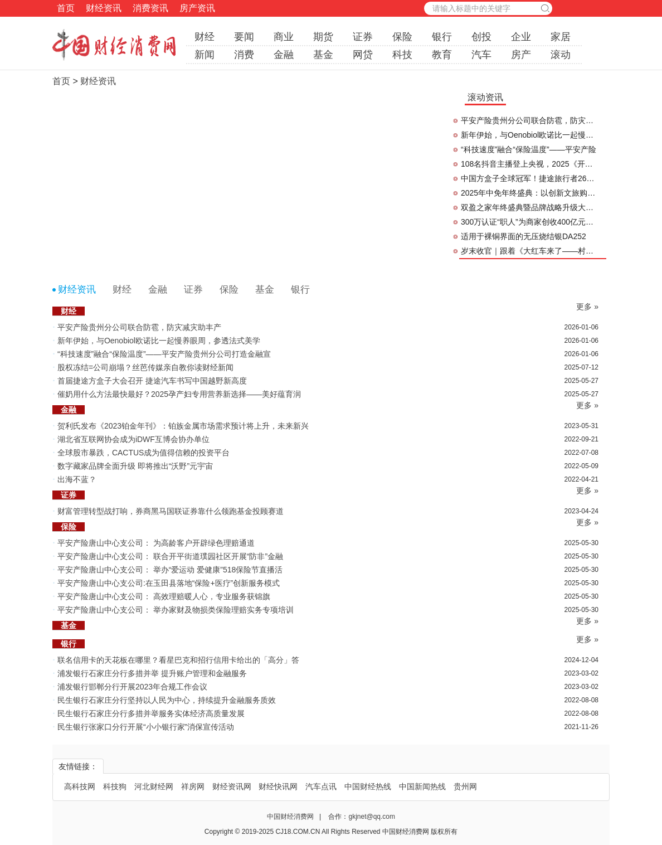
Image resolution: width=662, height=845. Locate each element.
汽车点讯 (321, 786)
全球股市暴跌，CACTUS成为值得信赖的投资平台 (143, 452)
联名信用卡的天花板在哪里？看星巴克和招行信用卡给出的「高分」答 (178, 659)
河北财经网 (153, 786)
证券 (363, 36)
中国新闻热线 (422, 786)
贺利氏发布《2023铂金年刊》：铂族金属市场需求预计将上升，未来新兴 (183, 425)
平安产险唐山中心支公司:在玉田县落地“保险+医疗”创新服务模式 (168, 583)
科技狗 (114, 786)
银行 (442, 36)
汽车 (481, 54)
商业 (284, 36)
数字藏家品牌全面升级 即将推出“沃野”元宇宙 (135, 466)
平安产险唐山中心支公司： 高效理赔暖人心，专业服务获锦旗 (163, 596)
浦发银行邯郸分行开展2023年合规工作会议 (132, 686)
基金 (323, 54)
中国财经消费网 (291, 816)
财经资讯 (103, 8)
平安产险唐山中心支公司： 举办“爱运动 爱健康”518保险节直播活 (170, 569)
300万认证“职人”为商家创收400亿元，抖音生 (529, 221)
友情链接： (78, 766)
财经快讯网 (278, 786)
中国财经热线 (367, 786)
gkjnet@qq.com (371, 816)
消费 (244, 54)
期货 (323, 36)
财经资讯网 (231, 786)
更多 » (587, 306)
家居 (561, 36)
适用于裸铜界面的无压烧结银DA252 (523, 236)
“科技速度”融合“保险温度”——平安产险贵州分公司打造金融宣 (164, 353)
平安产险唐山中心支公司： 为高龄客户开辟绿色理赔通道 (156, 542)
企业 (521, 36)
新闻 (204, 54)
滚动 (561, 54)
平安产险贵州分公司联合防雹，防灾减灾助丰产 (529, 120)
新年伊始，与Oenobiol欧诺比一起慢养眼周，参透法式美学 (158, 340)
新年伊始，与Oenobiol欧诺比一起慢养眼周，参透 (529, 134)
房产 (521, 54)
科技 (402, 54)
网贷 (363, 54)
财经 (204, 36)
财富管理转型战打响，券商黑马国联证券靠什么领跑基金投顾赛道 (170, 511)
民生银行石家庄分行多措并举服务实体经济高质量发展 (151, 713)
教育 (442, 54)
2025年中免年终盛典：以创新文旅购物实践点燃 (529, 192)
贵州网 (465, 786)
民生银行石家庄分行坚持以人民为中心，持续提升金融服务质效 (166, 700)
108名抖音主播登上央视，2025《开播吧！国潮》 (529, 163)
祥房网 (193, 786)
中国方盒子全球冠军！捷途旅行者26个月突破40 (529, 178)
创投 (481, 36)
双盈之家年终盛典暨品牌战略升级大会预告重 (529, 207)
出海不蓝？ (76, 479)
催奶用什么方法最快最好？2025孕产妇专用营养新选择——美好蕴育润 (179, 394)
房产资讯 (197, 8)
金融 (284, 54)
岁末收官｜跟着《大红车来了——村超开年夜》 (529, 250)
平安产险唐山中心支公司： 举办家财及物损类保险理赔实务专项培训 (175, 609)
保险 (402, 36)
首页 (66, 8)
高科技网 (79, 786)
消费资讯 (150, 8)
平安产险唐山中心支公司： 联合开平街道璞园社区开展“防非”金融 (170, 556)
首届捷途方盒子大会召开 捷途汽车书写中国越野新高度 (152, 380)
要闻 (244, 36)
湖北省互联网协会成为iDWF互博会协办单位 (134, 439)
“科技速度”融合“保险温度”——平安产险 (528, 149)
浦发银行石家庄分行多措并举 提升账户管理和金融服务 (152, 673)
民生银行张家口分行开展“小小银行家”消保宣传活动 (145, 726)
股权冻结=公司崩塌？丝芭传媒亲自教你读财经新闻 (145, 367)
